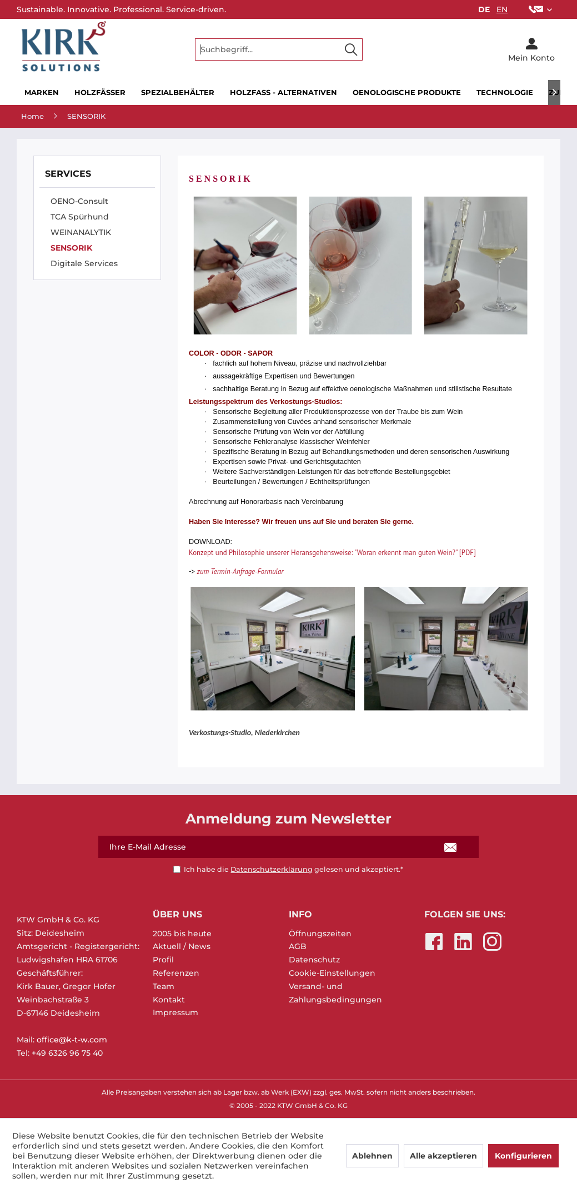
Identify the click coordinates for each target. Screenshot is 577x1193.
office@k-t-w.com (72, 1040)
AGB (298, 946)
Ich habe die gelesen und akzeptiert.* (293, 869)
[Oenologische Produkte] (407, 92)
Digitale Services (84, 263)
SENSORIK (71, 248)
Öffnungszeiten (320, 934)
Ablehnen (372, 1156)
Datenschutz (314, 960)
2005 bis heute (182, 934)
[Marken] (42, 92)
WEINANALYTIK (81, 232)
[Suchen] (351, 49)
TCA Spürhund (80, 217)
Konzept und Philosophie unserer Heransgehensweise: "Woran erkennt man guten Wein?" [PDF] (332, 552)
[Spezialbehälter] (177, 92)
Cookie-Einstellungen (332, 973)
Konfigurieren (523, 1156)
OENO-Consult (79, 201)
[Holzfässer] (100, 92)
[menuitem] (540, 9)
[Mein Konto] (531, 49)
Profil (163, 960)
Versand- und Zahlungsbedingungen (335, 993)
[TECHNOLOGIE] (505, 92)
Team (163, 986)
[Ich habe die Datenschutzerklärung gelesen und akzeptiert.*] (176, 869)
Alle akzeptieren (443, 1156)
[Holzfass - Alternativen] (283, 92)
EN (502, 9)
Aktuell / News (181, 946)
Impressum (175, 1012)
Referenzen (176, 973)
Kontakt (169, 1000)
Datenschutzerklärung (271, 869)
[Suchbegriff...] (279, 49)
